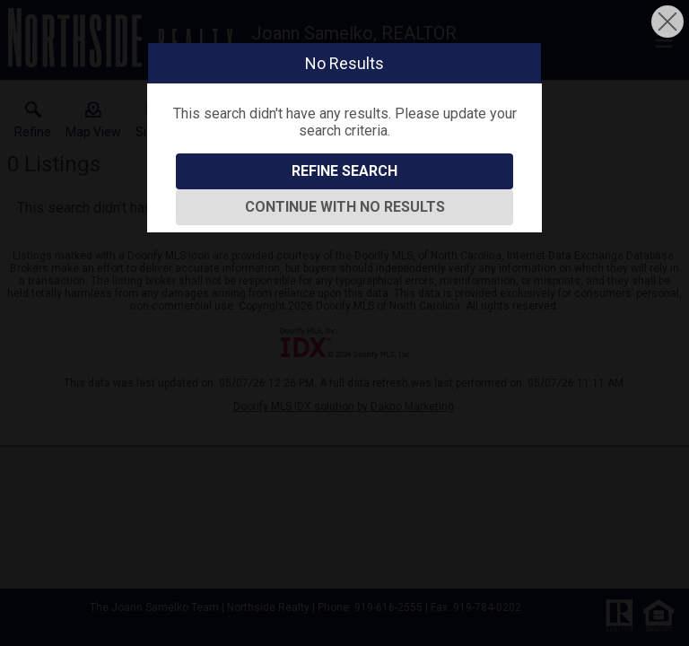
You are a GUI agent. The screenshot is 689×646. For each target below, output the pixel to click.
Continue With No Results (345, 206)
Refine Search (344, 170)
